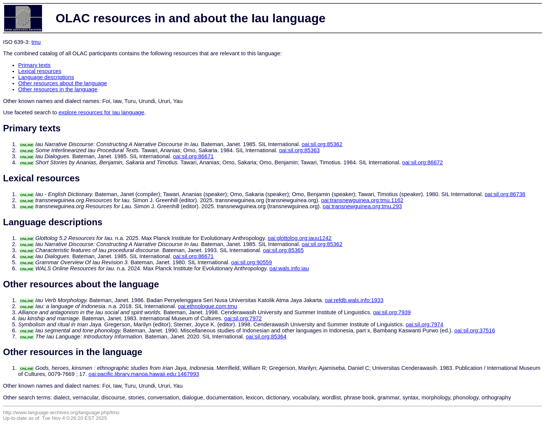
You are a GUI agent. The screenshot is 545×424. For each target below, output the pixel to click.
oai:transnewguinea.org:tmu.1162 (362, 200)
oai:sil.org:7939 (392, 312)
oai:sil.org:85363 (299, 150)
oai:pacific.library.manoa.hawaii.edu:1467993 (144, 374)
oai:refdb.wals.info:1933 (354, 300)
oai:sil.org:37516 (474, 330)
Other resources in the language (57, 89)
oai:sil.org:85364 (266, 337)
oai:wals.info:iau (289, 268)
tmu (35, 42)
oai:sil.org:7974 (424, 324)
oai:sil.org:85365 (283, 250)
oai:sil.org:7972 (243, 318)
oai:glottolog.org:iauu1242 (300, 238)
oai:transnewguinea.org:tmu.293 (362, 206)
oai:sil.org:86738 (504, 194)
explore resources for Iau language (102, 112)
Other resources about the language (62, 83)
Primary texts (34, 65)
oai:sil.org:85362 (322, 144)
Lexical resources (39, 71)
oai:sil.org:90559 (251, 262)
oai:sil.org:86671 (193, 156)
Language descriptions (46, 77)
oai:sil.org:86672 (422, 162)
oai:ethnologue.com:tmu (207, 306)
